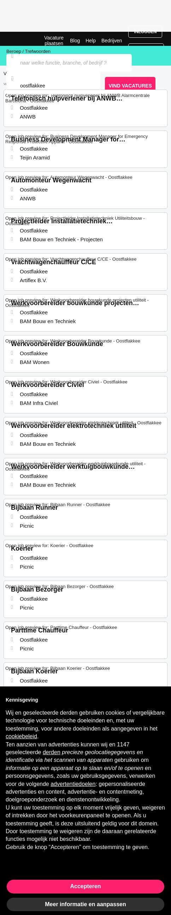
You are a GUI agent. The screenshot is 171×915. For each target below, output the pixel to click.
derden (51, 752)
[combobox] (53, 86)
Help (91, 40)
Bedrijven (111, 40)
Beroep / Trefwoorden (28, 51)
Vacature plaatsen (54, 40)
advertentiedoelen (73, 784)
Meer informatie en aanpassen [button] (85, 904)
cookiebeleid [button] (21, 736)
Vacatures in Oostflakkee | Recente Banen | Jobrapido (23, 39)
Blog (75, 40)
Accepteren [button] (85, 886)
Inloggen (145, 31)
